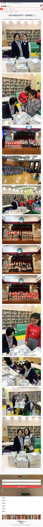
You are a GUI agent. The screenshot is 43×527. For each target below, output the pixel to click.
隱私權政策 (21, 521)
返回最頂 (21, 525)
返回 (3, 469)
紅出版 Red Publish (21, 488)
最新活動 (12, 12)
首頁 (3, 12)
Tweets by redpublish (17, 492)
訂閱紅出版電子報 (21, 484)
